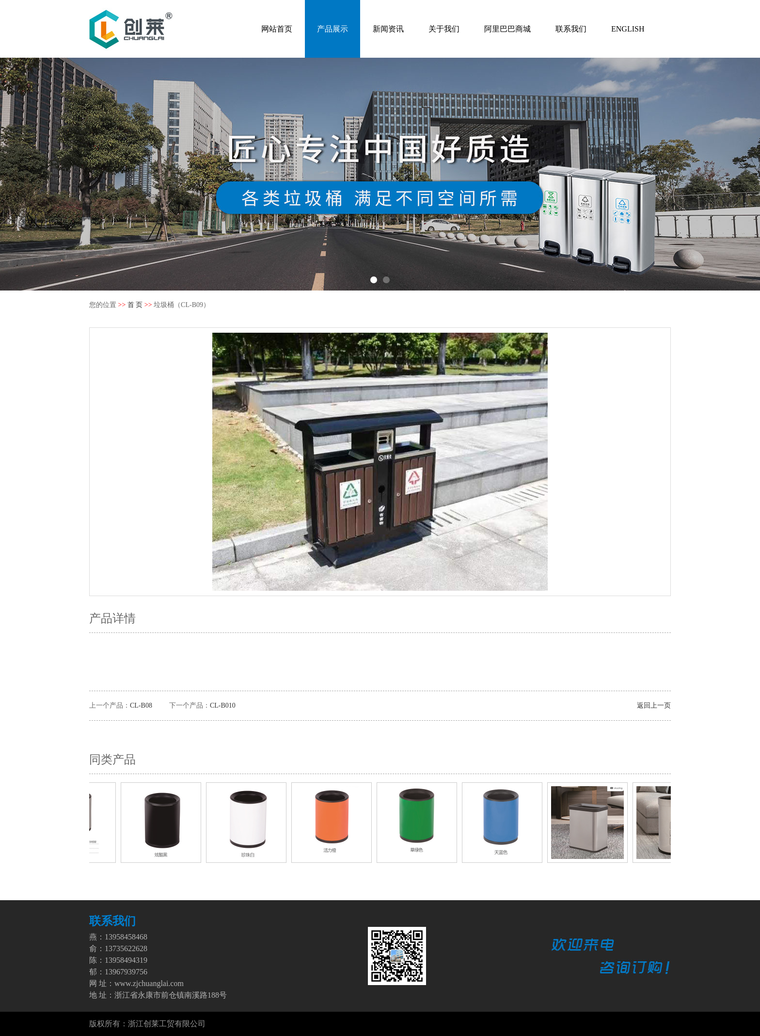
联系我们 (570, 29)
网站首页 (276, 29)
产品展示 (332, 29)
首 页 (135, 304)
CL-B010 (223, 705)
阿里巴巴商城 (507, 29)
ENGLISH (627, 29)
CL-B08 (141, 705)
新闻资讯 (388, 29)
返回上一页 (654, 705)
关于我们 (443, 29)
